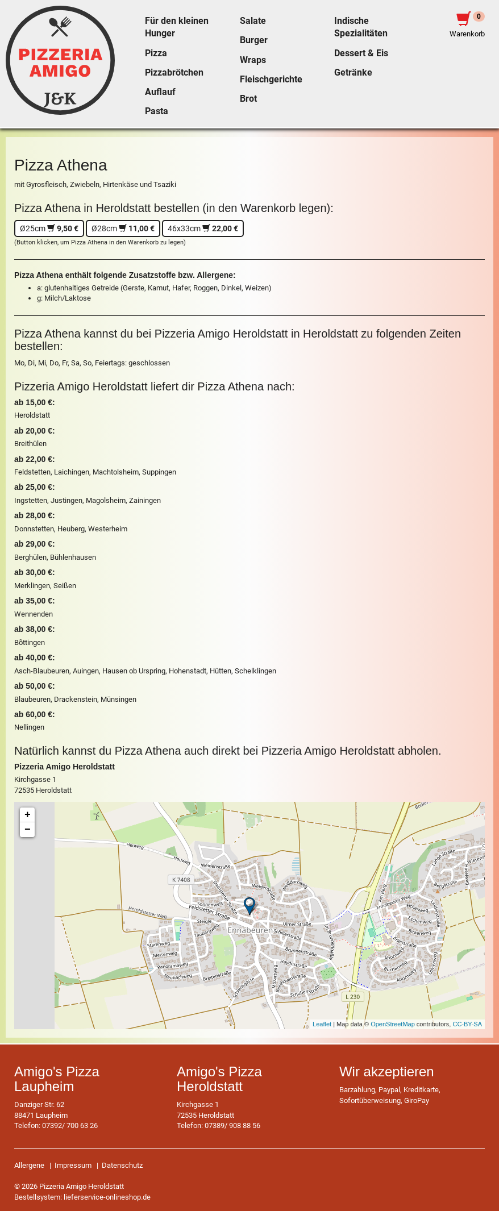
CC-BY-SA (467, 1024)
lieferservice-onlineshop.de (107, 1197)
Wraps (253, 60)
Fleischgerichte (271, 79)
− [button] (27, 830)
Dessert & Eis (361, 53)
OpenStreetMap (393, 1024)
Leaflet (322, 1024)
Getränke (353, 73)
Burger (254, 40)
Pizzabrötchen (174, 73)
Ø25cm (49, 228)
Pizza (156, 53)
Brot (248, 99)
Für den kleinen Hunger (177, 27)
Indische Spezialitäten (361, 27)
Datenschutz (122, 1165)
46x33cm (203, 228)
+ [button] (27, 815)
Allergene (29, 1165)
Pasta (156, 111)
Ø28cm (123, 228)
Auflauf (160, 92)
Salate (253, 21)
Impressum (73, 1165)
